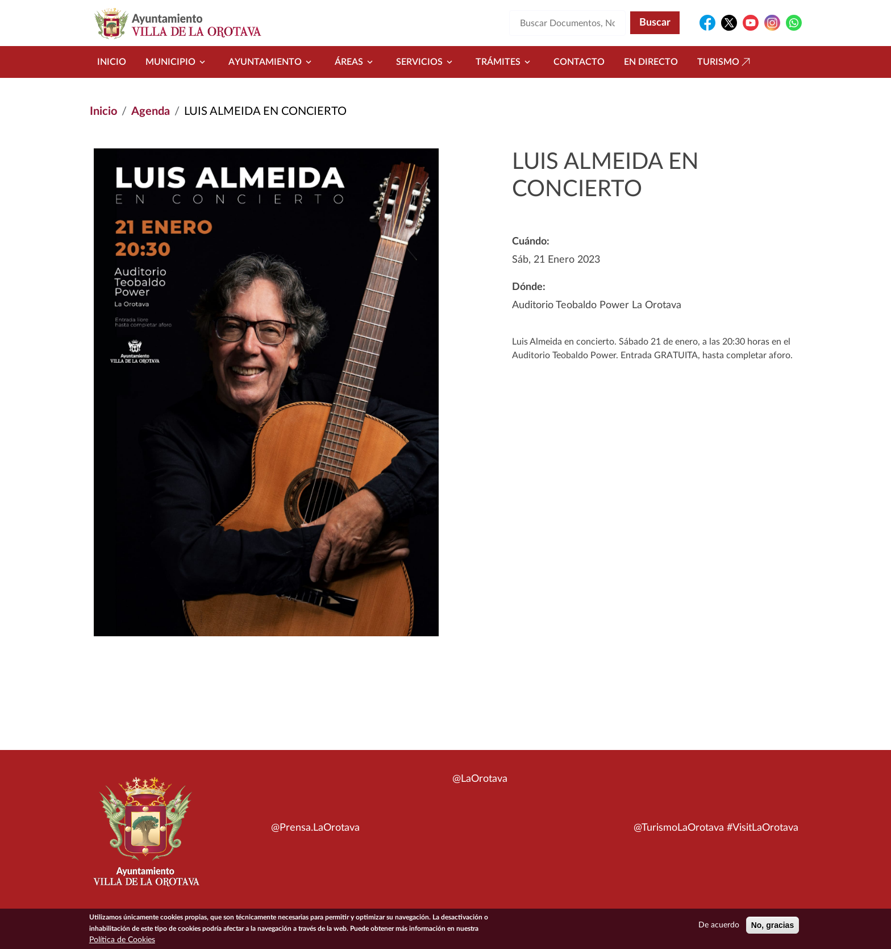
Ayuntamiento (271, 62)
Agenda (150, 111)
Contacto (579, 62)
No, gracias (772, 926)
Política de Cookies (122, 941)
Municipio (177, 62)
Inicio (111, 62)
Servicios (426, 62)
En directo (651, 62)
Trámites (505, 62)
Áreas (356, 62)
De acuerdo (718, 926)
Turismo (725, 62)
